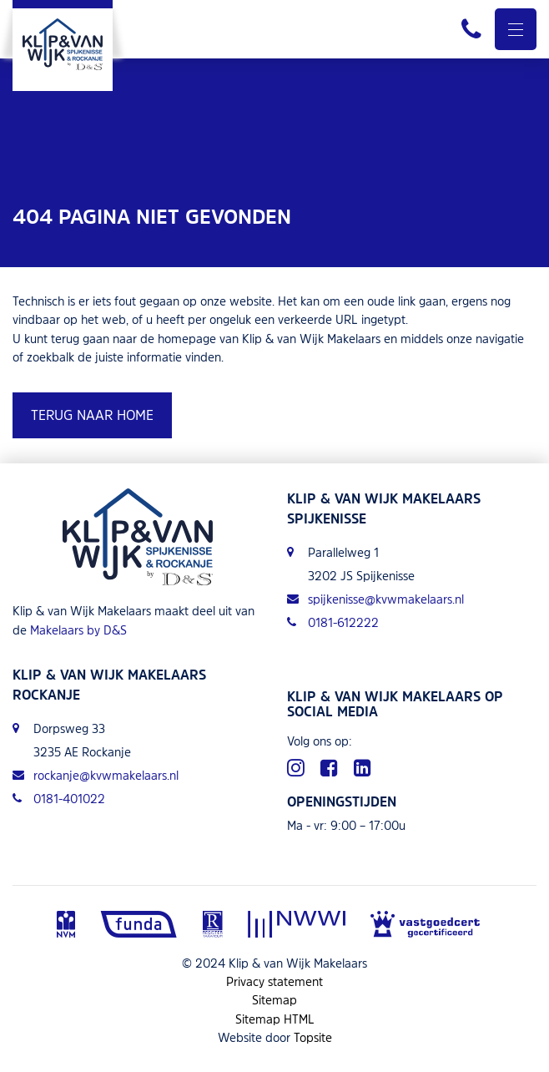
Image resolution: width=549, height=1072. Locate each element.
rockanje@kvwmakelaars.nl (96, 775)
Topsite (313, 1037)
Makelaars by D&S (78, 630)
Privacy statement (274, 981)
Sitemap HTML (275, 1019)
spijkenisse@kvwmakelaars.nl (375, 599)
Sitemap (274, 1000)
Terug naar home (92, 415)
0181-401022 (59, 799)
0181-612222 (333, 622)
